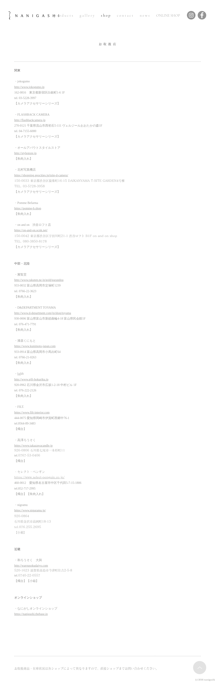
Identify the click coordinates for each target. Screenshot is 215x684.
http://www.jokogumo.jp (29, 87)
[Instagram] (191, 15)
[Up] (199, 667)
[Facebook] (202, 15)
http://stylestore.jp (25, 153)
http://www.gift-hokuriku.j (30, 379)
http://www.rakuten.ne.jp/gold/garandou (38, 280)
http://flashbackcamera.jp (29, 120)
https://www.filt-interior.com (32, 412)
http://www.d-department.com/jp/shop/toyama (42, 313)
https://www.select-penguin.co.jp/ (39, 477)
